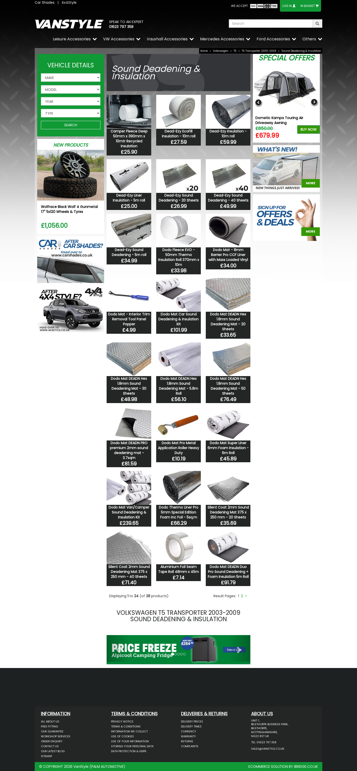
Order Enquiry (51, 741)
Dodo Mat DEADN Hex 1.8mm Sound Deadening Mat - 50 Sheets (228, 386)
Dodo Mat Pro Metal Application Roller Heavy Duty (178, 447)
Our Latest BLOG (53, 751)
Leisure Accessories (72, 39)
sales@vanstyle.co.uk (267, 749)
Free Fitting (49, 726)
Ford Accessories (273, 39)
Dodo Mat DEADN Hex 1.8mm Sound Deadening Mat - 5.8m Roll (178, 386)
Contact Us (50, 746)
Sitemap (46, 756)
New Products (70, 145)
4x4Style (69, 2)
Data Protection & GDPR (128, 751)
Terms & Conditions (126, 726)
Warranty (188, 736)
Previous (258, 102)
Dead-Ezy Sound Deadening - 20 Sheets (179, 198)
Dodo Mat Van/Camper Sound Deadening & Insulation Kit (129, 512)
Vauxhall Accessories (167, 39)
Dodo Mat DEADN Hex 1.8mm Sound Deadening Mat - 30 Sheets (129, 386)
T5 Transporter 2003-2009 (259, 51)
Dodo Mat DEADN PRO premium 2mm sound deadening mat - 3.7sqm (129, 450)
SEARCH (70, 125)
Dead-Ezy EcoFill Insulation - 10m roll (178, 134)
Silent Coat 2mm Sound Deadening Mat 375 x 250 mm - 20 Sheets (228, 512)
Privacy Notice (122, 721)
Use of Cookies (122, 736)
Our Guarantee (52, 731)
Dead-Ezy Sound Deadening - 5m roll (129, 252)
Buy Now (308, 129)
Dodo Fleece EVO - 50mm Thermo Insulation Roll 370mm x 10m (178, 257)
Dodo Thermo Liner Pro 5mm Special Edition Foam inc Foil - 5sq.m (178, 512)
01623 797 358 (121, 26)
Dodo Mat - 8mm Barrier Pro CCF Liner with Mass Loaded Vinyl (228, 254)
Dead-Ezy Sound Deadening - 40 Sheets (228, 198)
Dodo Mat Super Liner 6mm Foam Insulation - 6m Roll (228, 447)
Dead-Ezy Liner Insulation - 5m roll (129, 198)
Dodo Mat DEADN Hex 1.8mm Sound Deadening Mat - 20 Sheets (228, 322)
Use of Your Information (130, 741)
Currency (188, 731)
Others (309, 39)
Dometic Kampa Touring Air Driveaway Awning (279, 120)
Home (204, 51)
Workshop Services (55, 736)
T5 (235, 51)
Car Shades (45, 2)
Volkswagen (220, 51)
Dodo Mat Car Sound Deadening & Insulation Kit (178, 319)
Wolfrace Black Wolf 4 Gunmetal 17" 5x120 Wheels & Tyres (69, 209)
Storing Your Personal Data (132, 746)
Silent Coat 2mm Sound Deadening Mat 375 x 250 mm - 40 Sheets (129, 571)
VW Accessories (118, 39)
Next (314, 102)
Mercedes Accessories (222, 39)
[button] (117, 648)
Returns (187, 741)
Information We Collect (129, 731)
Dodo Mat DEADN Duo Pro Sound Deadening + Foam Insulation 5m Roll (228, 571)
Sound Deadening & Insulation (301, 51)
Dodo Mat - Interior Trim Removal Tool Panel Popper (129, 319)
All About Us (50, 721)
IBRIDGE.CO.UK (306, 766)
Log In (287, 6)
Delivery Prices (192, 721)
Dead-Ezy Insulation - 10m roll (228, 134)
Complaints (189, 746)
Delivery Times (191, 726)
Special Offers (286, 58)
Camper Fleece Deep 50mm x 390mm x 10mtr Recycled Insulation (129, 139)
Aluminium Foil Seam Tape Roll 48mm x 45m (178, 569)
